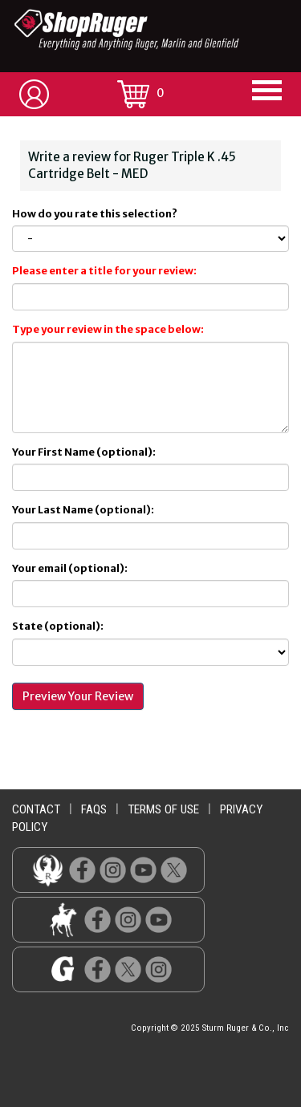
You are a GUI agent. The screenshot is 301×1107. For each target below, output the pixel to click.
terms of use (163, 809)
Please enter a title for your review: (104, 271)
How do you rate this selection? (96, 214)
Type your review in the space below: (108, 329)
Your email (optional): (70, 568)
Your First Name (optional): (84, 452)
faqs (94, 809)
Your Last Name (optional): (83, 510)
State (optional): (58, 626)
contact (36, 809)
